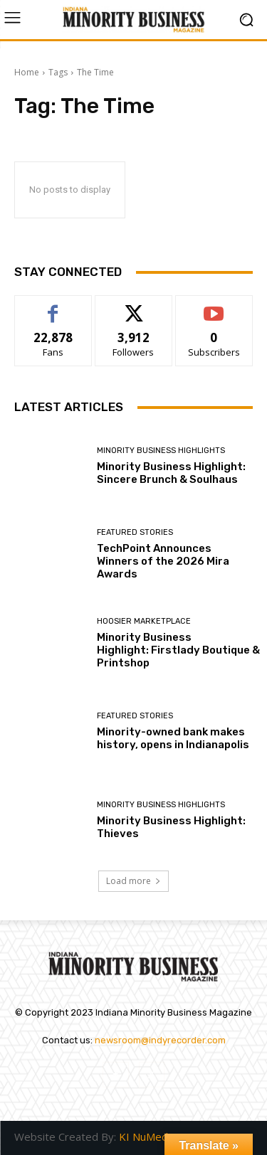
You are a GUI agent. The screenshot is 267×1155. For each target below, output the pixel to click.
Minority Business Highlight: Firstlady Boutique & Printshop (178, 650)
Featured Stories (135, 532)
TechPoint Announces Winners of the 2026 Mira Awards (163, 561)
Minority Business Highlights (161, 450)
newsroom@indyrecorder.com (160, 1040)
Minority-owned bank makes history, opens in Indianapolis (173, 738)
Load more (133, 881)
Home (26, 72)
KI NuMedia (147, 1136)
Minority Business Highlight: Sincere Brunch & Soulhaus (171, 473)
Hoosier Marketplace (144, 621)
